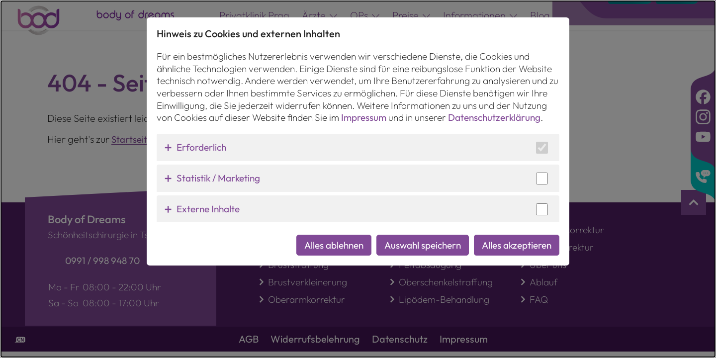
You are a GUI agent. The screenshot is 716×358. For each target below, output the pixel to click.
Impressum (363, 110)
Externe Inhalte (208, 201)
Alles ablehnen (333, 237)
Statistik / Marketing (218, 170)
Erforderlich (201, 139)
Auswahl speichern (422, 237)
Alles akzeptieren (516, 237)
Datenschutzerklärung (494, 110)
